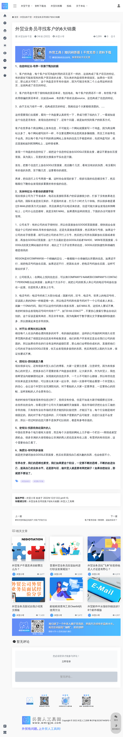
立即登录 (66, 661)
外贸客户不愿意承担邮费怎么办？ (27, 567)
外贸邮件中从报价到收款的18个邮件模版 (104, 608)
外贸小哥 (58, 36)
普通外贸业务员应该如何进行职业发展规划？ (65, 567)
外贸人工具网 (83, 720)
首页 (16, 17)
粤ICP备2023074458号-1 (100, 720)
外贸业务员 (26, 481)
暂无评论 (23, 642)
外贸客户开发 (38, 481)
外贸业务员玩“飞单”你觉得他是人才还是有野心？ (104, 567)
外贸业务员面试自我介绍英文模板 (27, 608)
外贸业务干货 (26, 17)
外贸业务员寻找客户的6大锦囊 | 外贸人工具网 (51, 501)
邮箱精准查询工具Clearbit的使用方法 (66, 608)
